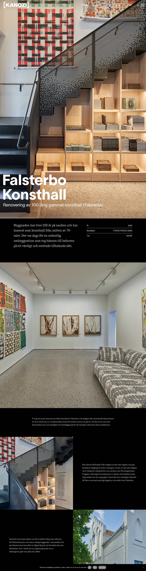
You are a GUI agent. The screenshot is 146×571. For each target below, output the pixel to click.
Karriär (117, 5)
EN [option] (143, 5)
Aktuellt (96, 5)
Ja (89, 567)
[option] (142, 5)
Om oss (107, 5)
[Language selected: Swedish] (142, 5)
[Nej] (143, 567)
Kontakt (128, 5)
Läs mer (102, 567)
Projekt (85, 5)
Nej (95, 567)
